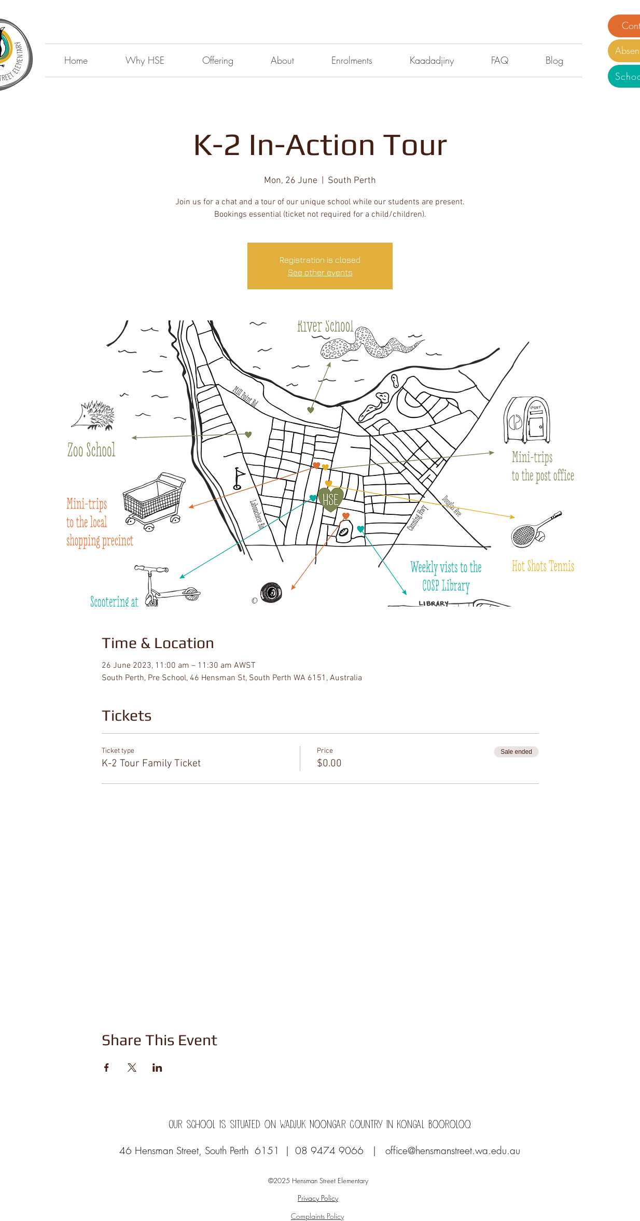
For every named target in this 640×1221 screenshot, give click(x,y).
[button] (144, 60)
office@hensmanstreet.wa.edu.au (452, 1150)
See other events (320, 272)
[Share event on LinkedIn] (157, 1067)
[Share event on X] (132, 1067)
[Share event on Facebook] (107, 1067)
